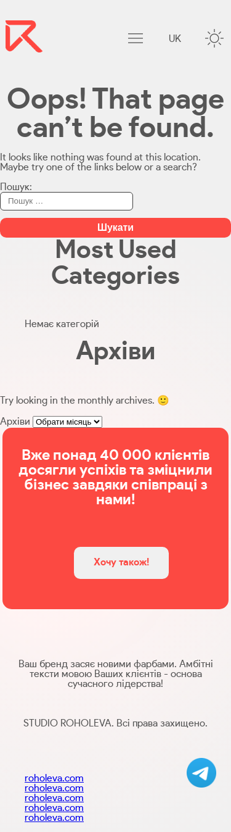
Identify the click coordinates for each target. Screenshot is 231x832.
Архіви (15, 421)
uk (175, 39)
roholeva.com (54, 778)
